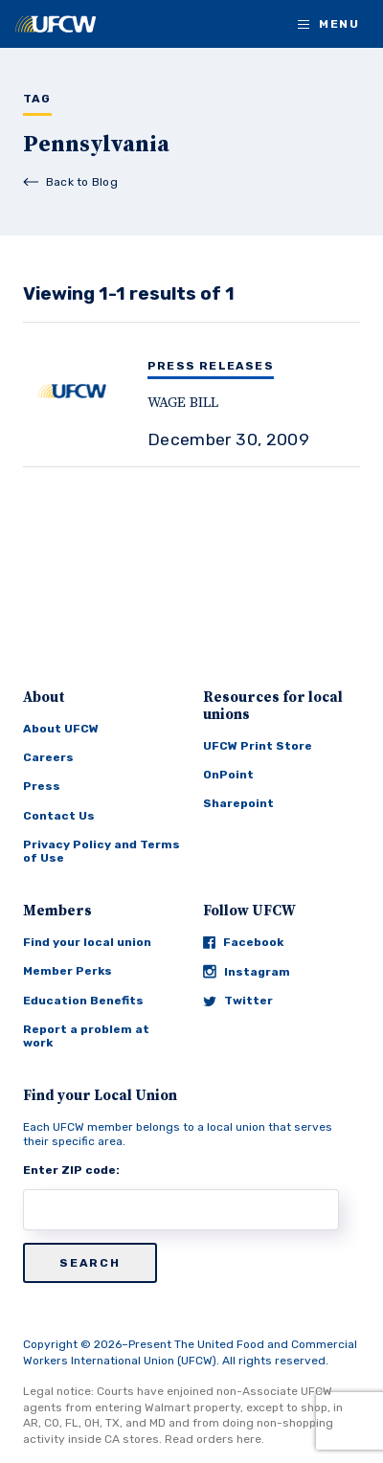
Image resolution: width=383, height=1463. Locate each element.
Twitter (238, 1000)
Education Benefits (83, 1000)
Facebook (243, 942)
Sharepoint (238, 803)
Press (41, 786)
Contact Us (59, 815)
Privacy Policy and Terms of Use (101, 851)
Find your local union (87, 942)
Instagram (246, 971)
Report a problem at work (86, 1036)
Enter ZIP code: (71, 1170)
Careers (48, 757)
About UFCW (61, 728)
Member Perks (67, 971)
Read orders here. (214, 1439)
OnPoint (228, 774)
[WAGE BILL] (191, 409)
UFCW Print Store (257, 746)
